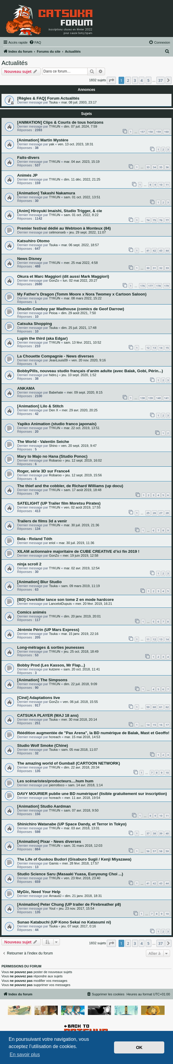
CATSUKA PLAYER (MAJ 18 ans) (48, 715)
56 (148, 851)
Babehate (56, 392)
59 (148, 707)
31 (154, 268)
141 (166, 398)
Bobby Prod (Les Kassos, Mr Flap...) (51, 665)
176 (142, 286)
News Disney (29, 258)
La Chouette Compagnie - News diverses (55, 356)
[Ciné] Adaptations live (38, 697)
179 (166, 286)
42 (154, 250)
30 (148, 268)
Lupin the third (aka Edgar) (42, 338)
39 (160, 833)
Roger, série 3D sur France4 (43, 471)
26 (154, 513)
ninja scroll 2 (29, 564)
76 (160, 220)
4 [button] (142, 80)
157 (142, 132)
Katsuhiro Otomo (33, 241)
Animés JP (27, 175)
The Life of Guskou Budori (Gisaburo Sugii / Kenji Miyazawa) (74, 859)
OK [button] (139, 1047)
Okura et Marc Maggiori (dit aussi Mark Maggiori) (63, 276)
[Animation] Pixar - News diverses (49, 841)
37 (148, 833)
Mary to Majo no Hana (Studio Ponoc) (52, 456)
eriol (52, 543)
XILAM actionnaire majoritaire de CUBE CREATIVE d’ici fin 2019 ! (78, 551)
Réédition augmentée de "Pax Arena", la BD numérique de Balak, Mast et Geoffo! (93, 733)
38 (154, 833)
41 (148, 250)
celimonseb (57, 232)
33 (148, 167)
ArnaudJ (55, 896)
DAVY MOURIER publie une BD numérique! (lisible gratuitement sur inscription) (92, 793)
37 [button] (160, 80)
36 (167, 167)
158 (150, 132)
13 (154, 348)
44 (167, 250)
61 (160, 707)
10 (160, 185)
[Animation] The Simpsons (42, 680)
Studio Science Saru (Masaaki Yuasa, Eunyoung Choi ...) (70, 874)
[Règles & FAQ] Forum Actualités (48, 98)
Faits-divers (28, 157)
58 (160, 851)
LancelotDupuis (60, 603)
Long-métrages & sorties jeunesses (50, 647)
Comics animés (31, 612)
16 (160, 725)
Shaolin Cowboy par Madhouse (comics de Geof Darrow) (70, 309)
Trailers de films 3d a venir (42, 521)
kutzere (54, 669)
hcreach (55, 737)
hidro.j (53, 375)
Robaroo (55, 460)
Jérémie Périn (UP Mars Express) (48, 629)
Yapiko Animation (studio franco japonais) (56, 424)
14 (160, 348)
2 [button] (128, 80)
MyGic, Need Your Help (38, 891)
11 (167, 185)
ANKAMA (26, 388)
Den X (53, 410)
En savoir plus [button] (25, 1054)
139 (150, 398)
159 (158, 132)
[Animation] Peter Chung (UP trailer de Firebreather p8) (69, 904)
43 (160, 250)
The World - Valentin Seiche (43, 441)
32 (160, 268)
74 (148, 220)
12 (148, 348)
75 (154, 220)
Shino (53, 445)
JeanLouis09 (58, 360)
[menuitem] (35, 42)
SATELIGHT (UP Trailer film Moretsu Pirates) (58, 503)
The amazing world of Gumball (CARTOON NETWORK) (68, 763)
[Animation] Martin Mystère (42, 140)
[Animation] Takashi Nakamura (46, 193)
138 (142, 398)
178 (158, 286)
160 (166, 132)
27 (160, 513)
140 (158, 398)
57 (154, 851)
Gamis (54, 863)
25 (148, 513)
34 (154, 167)
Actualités (15, 63)
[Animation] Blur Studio (39, 582)
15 (167, 348)
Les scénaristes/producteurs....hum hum (55, 781)
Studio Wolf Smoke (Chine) (42, 745)
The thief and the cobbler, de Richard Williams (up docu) (70, 486)
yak (51, 144)
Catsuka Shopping (34, 323)
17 (167, 725)
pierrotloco (56, 785)
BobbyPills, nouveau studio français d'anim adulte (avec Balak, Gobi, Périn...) (90, 371)
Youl (52, 908)
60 (154, 707)
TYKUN (54, 126)
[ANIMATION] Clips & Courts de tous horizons (60, 122)
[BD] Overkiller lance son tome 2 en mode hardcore (65, 599)
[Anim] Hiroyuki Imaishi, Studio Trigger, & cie (59, 211)
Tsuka (53, 102)
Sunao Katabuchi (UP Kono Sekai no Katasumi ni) (64, 922)
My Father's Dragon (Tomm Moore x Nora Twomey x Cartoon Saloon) (82, 294)
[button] (111, 80)
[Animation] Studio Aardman (44, 806)
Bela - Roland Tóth (34, 539)
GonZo (54, 280)
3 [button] (135, 80)
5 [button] (148, 80)
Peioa (53, 313)
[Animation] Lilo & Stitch (40, 406)
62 (167, 707)
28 (167, 513)
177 (150, 286)
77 (167, 220)
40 (167, 833)
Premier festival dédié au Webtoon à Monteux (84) (64, 228)
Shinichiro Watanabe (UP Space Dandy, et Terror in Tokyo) (71, 824)
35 (160, 167)
